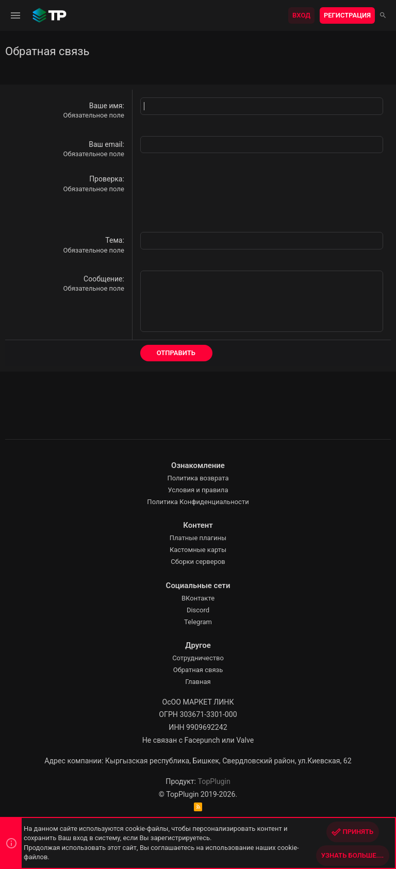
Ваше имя (106, 106)
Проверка (105, 179)
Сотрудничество (198, 658)
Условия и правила (198, 490)
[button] (15, 15)
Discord (198, 610)
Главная (197, 682)
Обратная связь (198, 670)
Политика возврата (197, 478)
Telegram (198, 622)
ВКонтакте (198, 598)
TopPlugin (214, 781)
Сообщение (103, 279)
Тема (113, 240)
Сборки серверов (198, 561)
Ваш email (105, 144)
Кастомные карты (198, 550)
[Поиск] (383, 15)
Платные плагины (198, 538)
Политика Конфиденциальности (198, 502)
